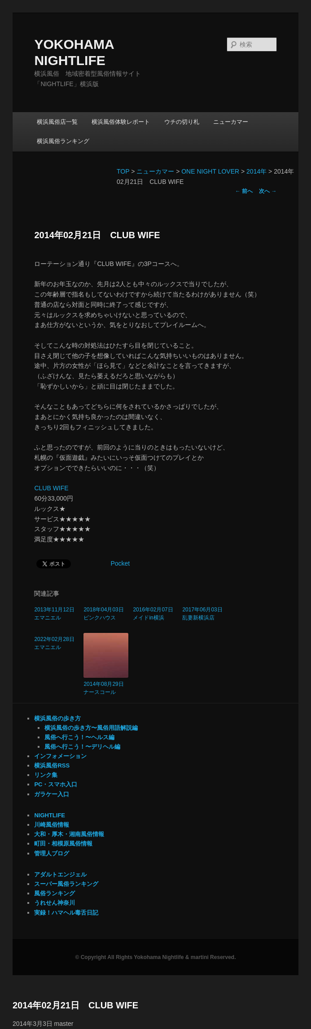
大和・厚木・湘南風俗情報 (69, 834)
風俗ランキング (54, 893)
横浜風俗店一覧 (57, 121)
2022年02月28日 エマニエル (56, 643)
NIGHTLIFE (49, 815)
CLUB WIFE (51, 488)
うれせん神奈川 (54, 902)
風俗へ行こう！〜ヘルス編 (79, 737)
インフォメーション (60, 756)
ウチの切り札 (181, 121)
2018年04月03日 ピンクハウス (105, 613)
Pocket (120, 563)
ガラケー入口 (51, 794)
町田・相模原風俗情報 (63, 843)
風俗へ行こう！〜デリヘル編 (82, 746)
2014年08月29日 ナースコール (105, 688)
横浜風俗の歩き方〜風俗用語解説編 (91, 727)
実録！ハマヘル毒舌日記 (66, 912)
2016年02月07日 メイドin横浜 (155, 613)
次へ (267, 191)
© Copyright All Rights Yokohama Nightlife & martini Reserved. (155, 957)
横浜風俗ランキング (63, 141)
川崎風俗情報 (51, 824)
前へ (244, 191)
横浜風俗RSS (52, 765)
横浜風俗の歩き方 (57, 718)
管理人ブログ (51, 853)
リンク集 (45, 775)
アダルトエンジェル (60, 874)
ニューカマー (230, 121)
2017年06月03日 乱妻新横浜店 (204, 613)
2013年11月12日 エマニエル (56, 613)
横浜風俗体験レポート (121, 121)
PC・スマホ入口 (55, 784)
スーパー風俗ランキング (66, 884)
